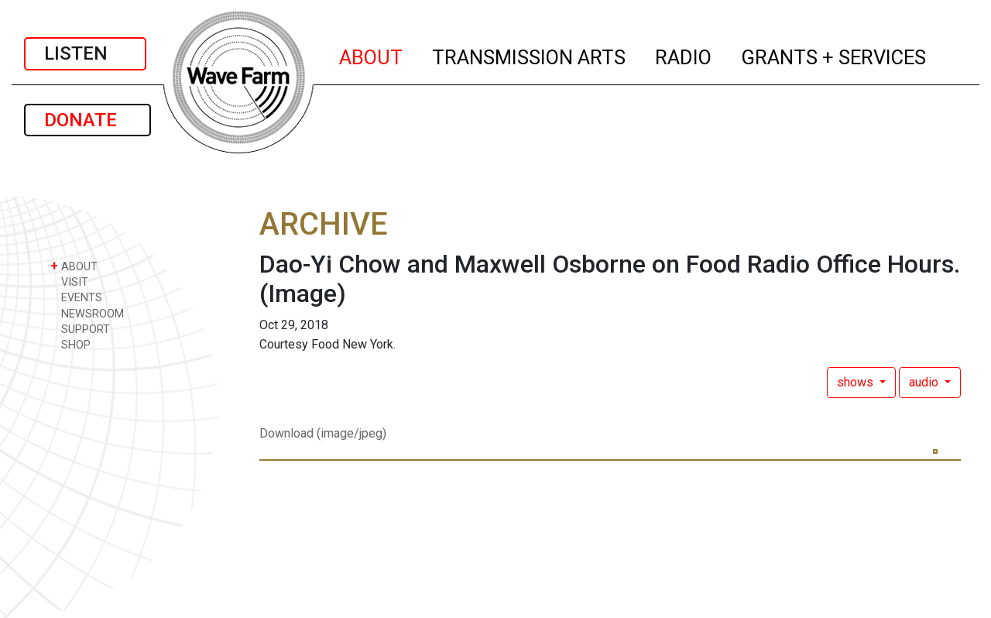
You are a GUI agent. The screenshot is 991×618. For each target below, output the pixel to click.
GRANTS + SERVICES (834, 55)
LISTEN (85, 53)
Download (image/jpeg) (322, 433)
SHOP (70, 344)
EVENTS (76, 297)
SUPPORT (80, 328)
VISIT (69, 281)
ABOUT (371, 55)
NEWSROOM (87, 313)
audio (925, 382)
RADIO (684, 55)
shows (856, 382)
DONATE (87, 120)
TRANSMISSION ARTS (529, 55)
